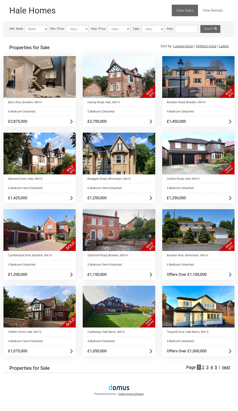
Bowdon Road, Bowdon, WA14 (186, 102)
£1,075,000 (17, 351)
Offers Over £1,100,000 (187, 274)
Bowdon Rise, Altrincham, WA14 (187, 255)
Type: (136, 28)
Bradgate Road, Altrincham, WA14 (109, 178)
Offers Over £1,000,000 (187, 351)
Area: (169, 28)
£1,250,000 (96, 198)
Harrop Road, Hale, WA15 (103, 102)
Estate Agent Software (131, 393)
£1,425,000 (17, 198)
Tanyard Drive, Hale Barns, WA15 (187, 332)
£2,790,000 (96, 121)
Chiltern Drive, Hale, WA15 (24, 332)
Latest (224, 46)
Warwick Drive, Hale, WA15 (25, 178)
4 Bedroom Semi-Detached (25, 341)
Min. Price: (57, 28)
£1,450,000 (176, 121)
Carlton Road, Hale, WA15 (183, 178)
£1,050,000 (96, 351)
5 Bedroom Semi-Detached (104, 264)
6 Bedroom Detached (21, 111)
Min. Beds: (17, 28)
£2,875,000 (17, 121)
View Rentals (213, 10)
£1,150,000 (96, 274)
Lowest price (183, 46)
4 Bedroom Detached (180, 111)
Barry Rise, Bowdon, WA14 (25, 102)
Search (210, 28)
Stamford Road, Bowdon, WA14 (107, 255)
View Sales (184, 10)
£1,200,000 (17, 274)
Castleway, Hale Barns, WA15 (106, 332)
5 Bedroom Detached (100, 111)
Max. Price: (98, 28)
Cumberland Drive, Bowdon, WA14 (30, 255)
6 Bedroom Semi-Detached (25, 188)
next (226, 367)
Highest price (206, 46)
